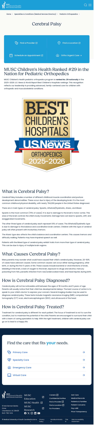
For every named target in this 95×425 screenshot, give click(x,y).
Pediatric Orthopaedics (69, 14)
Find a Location (56, 405)
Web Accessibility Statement (78, 420)
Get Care (75, 395)
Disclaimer (33, 420)
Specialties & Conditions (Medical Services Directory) (35, 14)
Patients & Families (79, 401)
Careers (54, 395)
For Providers (54, 408)
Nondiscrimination (56, 420)
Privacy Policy (41, 420)
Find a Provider (56, 401)
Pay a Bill (74, 408)
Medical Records (78, 398)
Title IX (66, 420)
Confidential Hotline (57, 398)
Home (9, 14)
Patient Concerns (78, 405)
